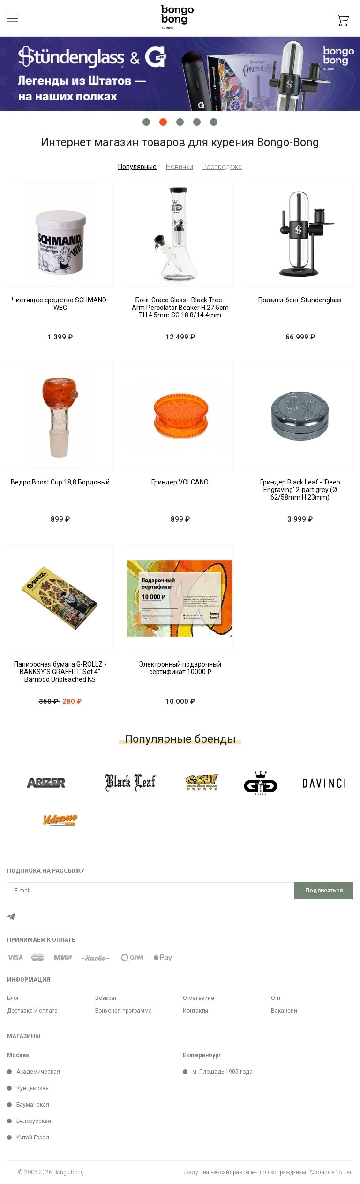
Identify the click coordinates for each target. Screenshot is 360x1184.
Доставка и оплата (32, 1010)
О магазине (198, 998)
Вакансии (284, 1010)
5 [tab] (214, 122)
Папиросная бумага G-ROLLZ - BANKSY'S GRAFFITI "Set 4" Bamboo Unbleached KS (60, 672)
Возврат (106, 998)
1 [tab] (146, 122)
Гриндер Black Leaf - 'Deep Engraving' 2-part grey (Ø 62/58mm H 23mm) (300, 489)
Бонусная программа (123, 1010)
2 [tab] (163, 122)
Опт (276, 998)
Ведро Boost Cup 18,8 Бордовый (60, 482)
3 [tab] (180, 122)
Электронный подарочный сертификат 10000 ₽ (180, 668)
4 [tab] (197, 122)
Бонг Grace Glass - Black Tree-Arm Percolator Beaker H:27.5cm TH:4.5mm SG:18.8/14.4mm (180, 307)
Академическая (38, 1072)
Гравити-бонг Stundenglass (300, 300)
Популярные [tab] (137, 166)
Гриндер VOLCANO (180, 482)
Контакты (195, 1010)
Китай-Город (32, 1137)
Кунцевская (32, 1088)
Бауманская (32, 1104)
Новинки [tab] (179, 166)
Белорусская (33, 1121)
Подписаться (324, 890)
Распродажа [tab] (222, 166)
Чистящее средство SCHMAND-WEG (60, 303)
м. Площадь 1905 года (222, 1072)
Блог (13, 998)
